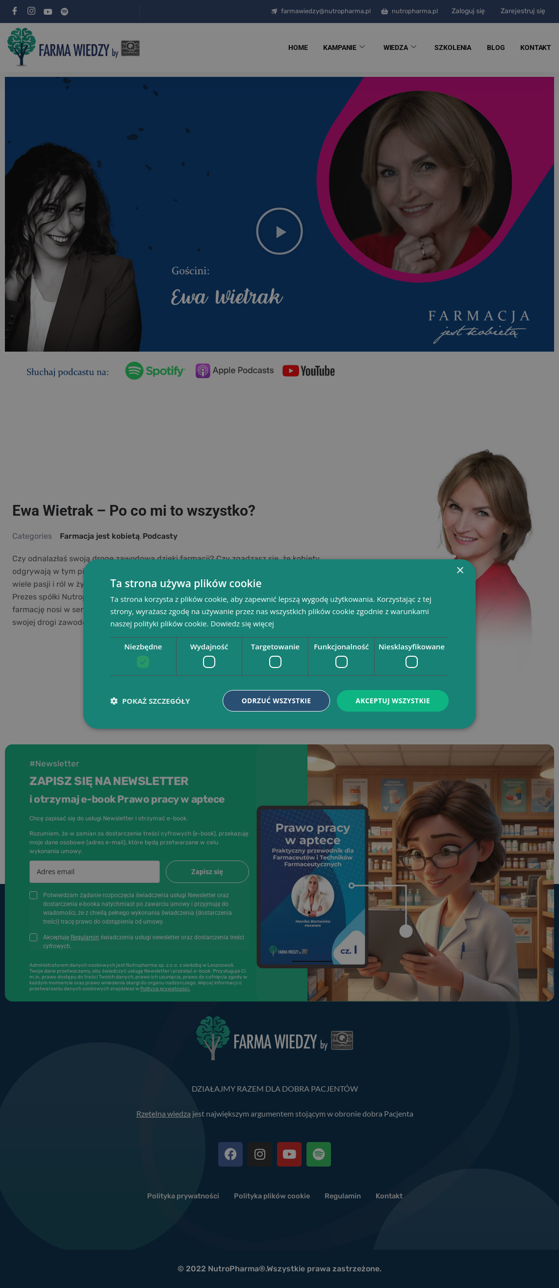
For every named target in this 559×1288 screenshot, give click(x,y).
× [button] (459, 570)
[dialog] (279, 644)
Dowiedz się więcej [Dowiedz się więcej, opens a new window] (242, 623)
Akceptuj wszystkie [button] (392, 700)
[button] (150, 700)
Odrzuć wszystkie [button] (274, 700)
